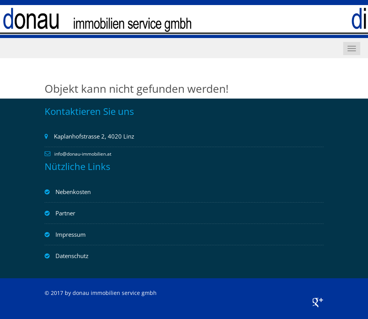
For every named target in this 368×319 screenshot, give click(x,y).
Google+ (318, 302)
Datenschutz (71, 256)
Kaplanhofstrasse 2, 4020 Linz (94, 136)
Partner (65, 213)
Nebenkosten (73, 192)
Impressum (70, 234)
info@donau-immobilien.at (82, 154)
